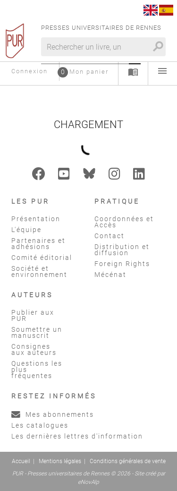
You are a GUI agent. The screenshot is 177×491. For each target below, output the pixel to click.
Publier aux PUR (32, 315)
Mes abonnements (52, 414)
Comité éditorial (41, 257)
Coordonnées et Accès (124, 222)
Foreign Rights (122, 263)
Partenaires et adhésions (38, 243)
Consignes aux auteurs (34, 349)
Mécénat (110, 274)
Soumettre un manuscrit (36, 332)
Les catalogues (39, 425)
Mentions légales (60, 461)
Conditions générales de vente (128, 461)
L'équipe (26, 229)
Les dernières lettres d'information (77, 436)
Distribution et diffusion (122, 250)
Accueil (21, 461)
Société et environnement (39, 271)
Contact (109, 236)
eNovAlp (88, 482)
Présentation (35, 219)
